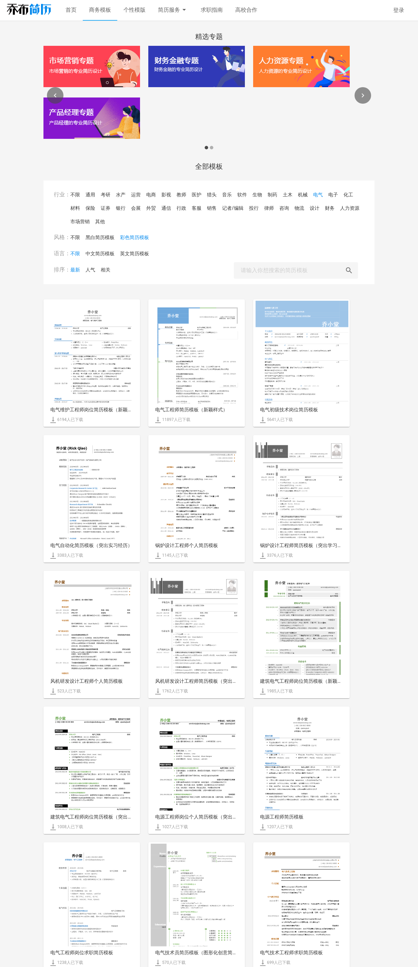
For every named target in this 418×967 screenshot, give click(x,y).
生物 (257, 194)
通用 (90, 194)
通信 (166, 208)
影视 (166, 194)
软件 (242, 194)
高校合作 (246, 10)
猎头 (212, 194)
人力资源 (349, 208)
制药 (272, 194)
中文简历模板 (100, 253)
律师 (269, 208)
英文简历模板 (134, 253)
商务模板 (100, 10)
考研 (105, 194)
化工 (348, 194)
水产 (121, 194)
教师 (181, 194)
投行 (254, 208)
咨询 (284, 208)
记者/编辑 (232, 208)
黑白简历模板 (100, 237)
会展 (136, 208)
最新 (75, 269)
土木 (287, 194)
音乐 (227, 194)
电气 (318, 194)
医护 (196, 194)
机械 (303, 194)
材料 (75, 208)
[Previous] (55, 95)
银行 (121, 208)
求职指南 (212, 10)
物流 (299, 208)
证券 (105, 208)
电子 (333, 194)
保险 (90, 208)
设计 (314, 208)
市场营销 (80, 221)
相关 (105, 269)
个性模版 (134, 10)
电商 (151, 194)
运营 (136, 194)
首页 (71, 10)
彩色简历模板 (134, 237)
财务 (330, 208)
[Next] (363, 95)
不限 (75, 194)
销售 (212, 208)
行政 (181, 208)
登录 (398, 10)
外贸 (151, 208)
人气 (90, 269)
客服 (196, 208)
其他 (100, 221)
